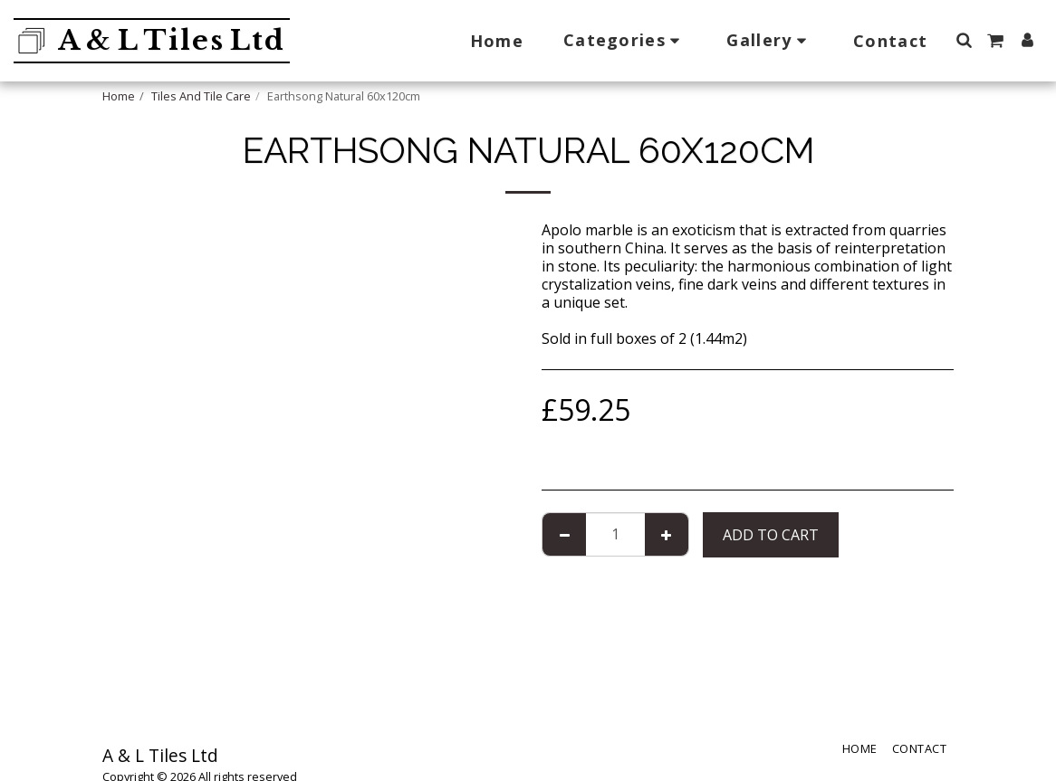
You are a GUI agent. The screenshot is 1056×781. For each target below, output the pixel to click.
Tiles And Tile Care (201, 96)
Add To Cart (771, 535)
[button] (625, 40)
